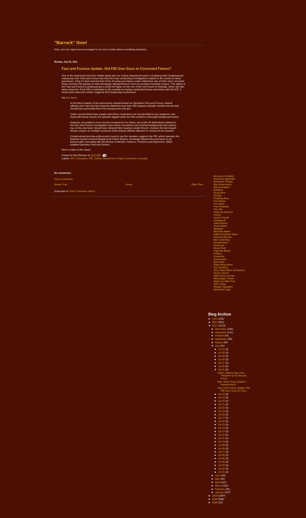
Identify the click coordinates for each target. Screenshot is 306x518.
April (218, 482)
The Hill (218, 209)
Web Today (220, 284)
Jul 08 (221, 448)
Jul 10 (221, 441)
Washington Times (224, 278)
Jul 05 (221, 458)
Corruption (82, 158)
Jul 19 (221, 411)
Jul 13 (221, 431)
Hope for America (223, 212)
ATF (72, 158)
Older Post (197, 184)
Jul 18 (221, 414)
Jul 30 (221, 352)
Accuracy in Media (224, 176)
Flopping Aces (221, 198)
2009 (215, 499)
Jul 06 (221, 454)
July (217, 345)
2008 (215, 502)
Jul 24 (221, 394)
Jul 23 (221, 397)
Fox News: (72, 97)
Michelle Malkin (222, 231)
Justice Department (104, 158)
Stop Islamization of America (229, 270)
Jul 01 (221, 472)
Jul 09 (221, 444)
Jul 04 (221, 461)
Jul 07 (221, 451)
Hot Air (217, 214)
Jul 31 (221, 349)
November (221, 332)
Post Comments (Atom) (82, 191)
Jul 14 (221, 427)
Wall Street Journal (224, 275)
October (220, 335)
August (219, 342)
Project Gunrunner (127, 158)
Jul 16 (221, 421)
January (220, 492)
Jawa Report (221, 223)
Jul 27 (221, 362)
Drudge (218, 195)
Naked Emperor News (226, 234)
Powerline (219, 256)
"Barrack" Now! (70, 42)
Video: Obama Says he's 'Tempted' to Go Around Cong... (231, 375)
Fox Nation (219, 200)
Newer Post (60, 184)
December (221, 328)
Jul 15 (221, 424)
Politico (218, 253)
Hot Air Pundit (221, 217)
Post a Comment (63, 179)
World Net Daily (222, 289)
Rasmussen (220, 259)
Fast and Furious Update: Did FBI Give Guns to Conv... (233, 389)
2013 (215, 318)
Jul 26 (221, 366)
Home (129, 184)
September (221, 338)
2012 (215, 322)
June (218, 475)
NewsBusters (221, 242)
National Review (222, 236)
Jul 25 (221, 369)
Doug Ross (220, 192)
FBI (91, 158)
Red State (219, 261)
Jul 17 (221, 417)
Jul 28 (221, 359)
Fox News (219, 203)
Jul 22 (221, 400)
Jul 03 (221, 465)
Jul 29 (221, 355)
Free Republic (221, 206)
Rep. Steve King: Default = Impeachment (232, 383)
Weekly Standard (223, 286)
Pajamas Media (222, 250)
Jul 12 (221, 434)
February (220, 489)
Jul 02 (221, 468)
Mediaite (218, 228)
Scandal (142, 158)
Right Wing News (223, 264)
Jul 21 (221, 404)
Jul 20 (221, 407)
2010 (215, 495)
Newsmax (219, 245)
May (217, 478)
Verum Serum (221, 272)
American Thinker (223, 181)
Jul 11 (221, 438)
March (219, 485)
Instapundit (220, 220)
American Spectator (224, 178)
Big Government (222, 184)
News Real (219, 248)
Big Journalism (222, 187)
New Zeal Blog (222, 239)
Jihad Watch (220, 225)
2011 (215, 325)
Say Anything (221, 267)
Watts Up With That (224, 281)
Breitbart (218, 189)
